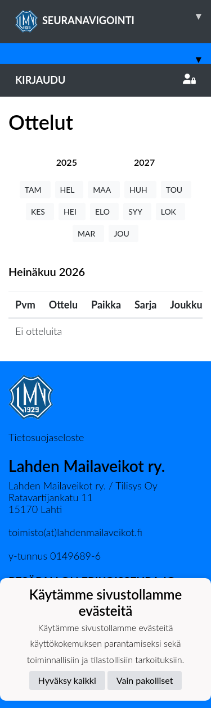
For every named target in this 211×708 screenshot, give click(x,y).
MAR (88, 233)
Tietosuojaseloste (46, 437)
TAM (35, 189)
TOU (176, 189)
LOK (170, 211)
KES (40, 211)
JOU (123, 233)
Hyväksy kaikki (67, 680)
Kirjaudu (105, 80)
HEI (72, 211)
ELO (104, 211)
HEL (69, 189)
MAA (104, 189)
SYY (137, 211)
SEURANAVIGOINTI (113, 16)
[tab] (66, 162)
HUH (140, 189)
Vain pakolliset (144, 680)
